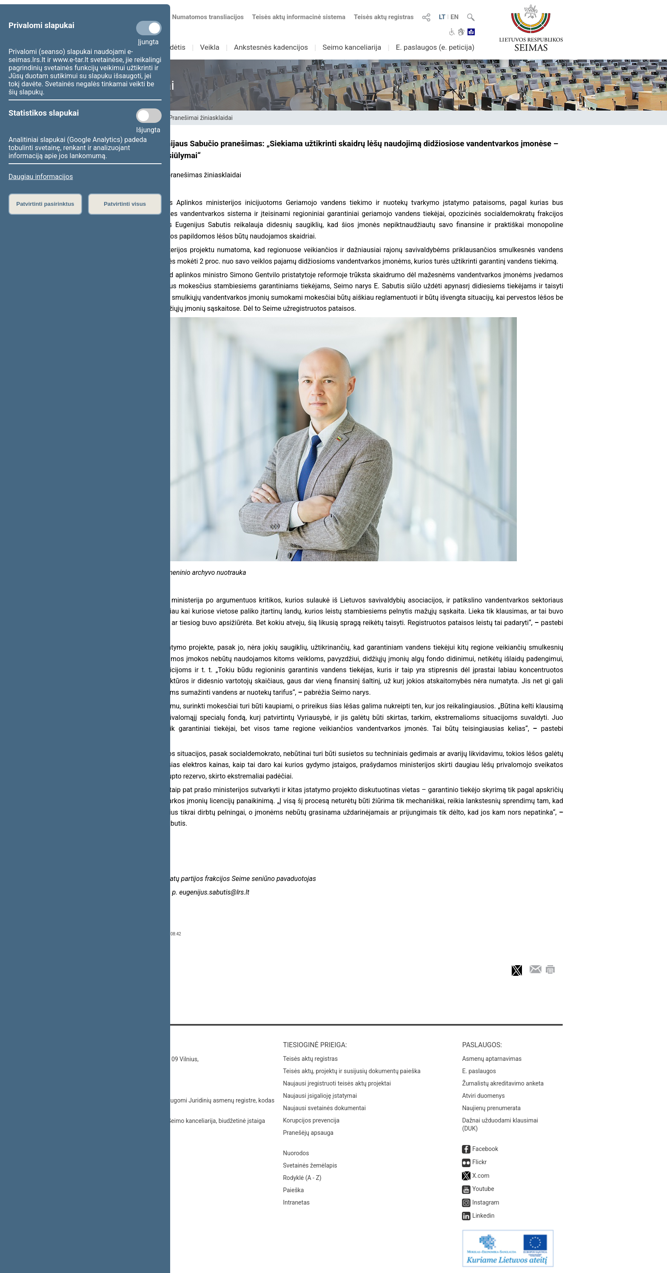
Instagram (485, 1202)
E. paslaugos (479, 1071)
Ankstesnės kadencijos (271, 47)
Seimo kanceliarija (351, 47)
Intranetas (296, 1202)
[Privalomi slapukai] (149, 28)
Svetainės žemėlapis (310, 1165)
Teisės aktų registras (384, 17)
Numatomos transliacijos (203, 17)
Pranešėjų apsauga (308, 1132)
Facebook (485, 1148)
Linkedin (483, 1215)
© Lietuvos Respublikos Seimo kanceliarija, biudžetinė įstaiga (184, 1120)
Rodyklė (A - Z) (302, 1177)
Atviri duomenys (483, 1095)
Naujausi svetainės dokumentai (324, 1108)
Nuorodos (296, 1153)
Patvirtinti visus (125, 204)
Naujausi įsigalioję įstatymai (320, 1095)
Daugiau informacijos (41, 177)
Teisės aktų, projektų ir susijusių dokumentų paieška (351, 1071)
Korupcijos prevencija (311, 1120)
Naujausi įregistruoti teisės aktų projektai (337, 1083)
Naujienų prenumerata (491, 1108)
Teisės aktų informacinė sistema (299, 17)
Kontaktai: (123, 1045)
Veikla (209, 47)
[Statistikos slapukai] (149, 115)
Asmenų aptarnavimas (492, 1058)
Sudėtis (174, 47)
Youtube (483, 1188)
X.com (480, 1175)
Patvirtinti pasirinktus (45, 204)
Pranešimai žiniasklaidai (201, 117)
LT (442, 17)
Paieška (293, 1190)
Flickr (479, 1162)
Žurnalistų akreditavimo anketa (503, 1083)
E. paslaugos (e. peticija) (435, 47)
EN (454, 17)
